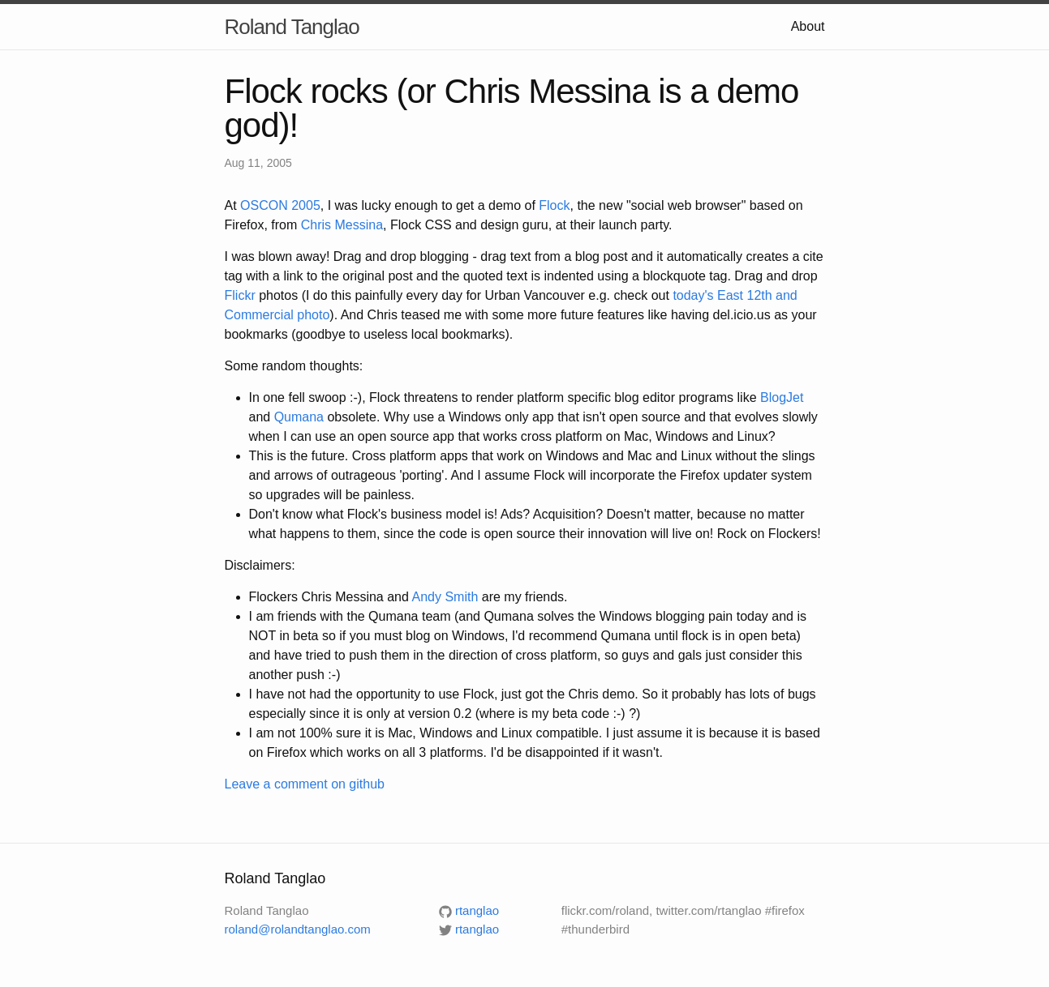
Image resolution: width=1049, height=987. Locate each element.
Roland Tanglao (292, 27)
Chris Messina (342, 225)
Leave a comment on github (305, 784)
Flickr (240, 295)
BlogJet (781, 397)
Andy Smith (444, 597)
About (808, 26)
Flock (554, 205)
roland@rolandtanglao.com (298, 929)
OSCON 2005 (280, 205)
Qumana (299, 417)
